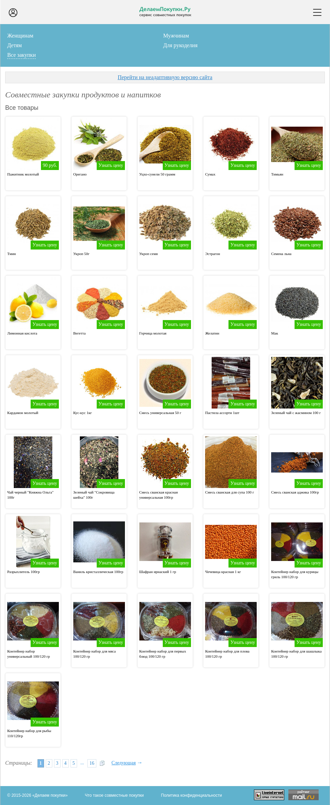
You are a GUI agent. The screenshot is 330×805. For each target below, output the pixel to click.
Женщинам (20, 36)
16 (91, 763)
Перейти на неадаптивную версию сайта (165, 77)
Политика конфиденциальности (191, 795)
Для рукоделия (180, 45)
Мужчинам (176, 36)
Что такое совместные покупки (114, 795)
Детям (14, 45)
